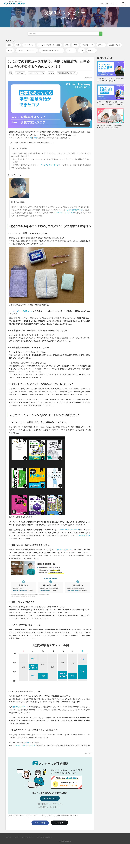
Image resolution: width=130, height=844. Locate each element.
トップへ (65, 23)
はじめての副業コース (75, 210)
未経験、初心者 (114, 45)
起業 (66, 45)
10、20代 (71, 50)
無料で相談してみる (49, 798)
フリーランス (29, 45)
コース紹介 (104, 4)
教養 (75, 45)
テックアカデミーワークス (27, 50)
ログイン (123, 3)
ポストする (59, 823)
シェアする (40, 823)
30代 (81, 50)
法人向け (114, 4)
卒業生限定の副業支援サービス (51, 50)
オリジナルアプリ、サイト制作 (49, 45)
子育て (10, 50)
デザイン (101, 45)
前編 (30, 138)
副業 (9, 45)
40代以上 (91, 50)
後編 (35, 138)
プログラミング (87, 45)
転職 (17, 45)
